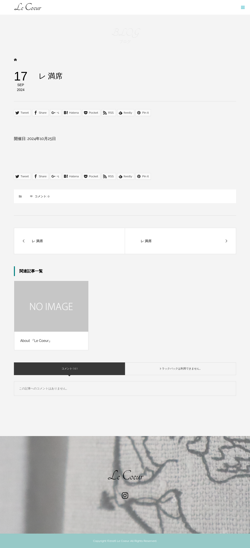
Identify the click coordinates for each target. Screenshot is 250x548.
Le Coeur (27, 7)
